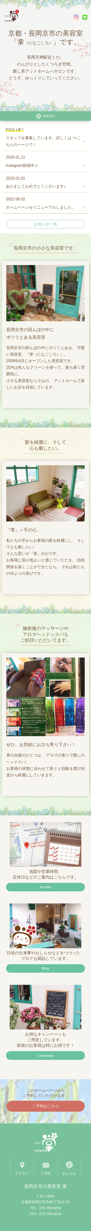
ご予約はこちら (45, 1106)
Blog (45, 968)
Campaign (45, 1055)
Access (45, 887)
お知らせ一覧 (45, 224)
